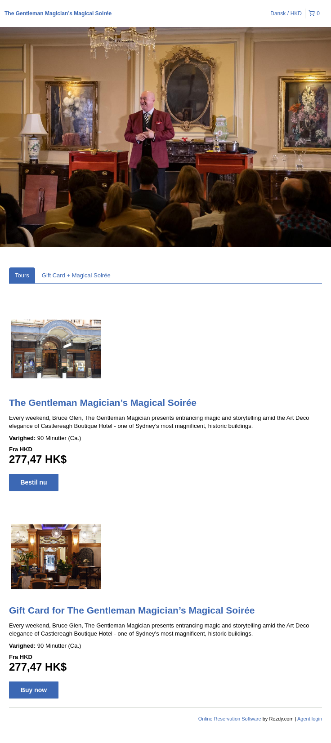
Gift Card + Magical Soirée (76, 275)
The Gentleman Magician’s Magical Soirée (58, 13)
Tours (22, 275)
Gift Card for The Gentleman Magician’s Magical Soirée (132, 610)
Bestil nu (33, 482)
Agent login (309, 718)
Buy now (34, 690)
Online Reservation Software (229, 718)
